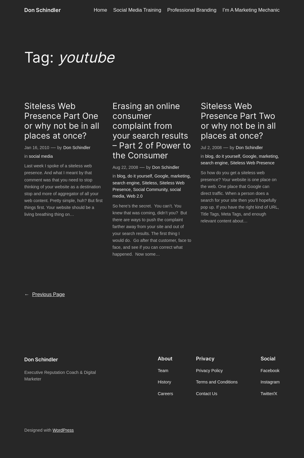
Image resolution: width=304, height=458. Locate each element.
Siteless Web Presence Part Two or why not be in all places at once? (238, 121)
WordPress (63, 430)
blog (121, 176)
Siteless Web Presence (252, 162)
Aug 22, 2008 (125, 167)
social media (41, 156)
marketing (180, 176)
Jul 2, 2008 (211, 147)
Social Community (150, 189)
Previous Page (44, 294)
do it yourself (139, 176)
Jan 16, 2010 (36, 147)
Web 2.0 (134, 196)
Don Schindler (42, 10)
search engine (126, 183)
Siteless (149, 183)
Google (161, 176)
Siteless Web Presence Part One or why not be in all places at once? (61, 121)
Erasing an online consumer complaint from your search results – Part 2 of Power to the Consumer (152, 130)
